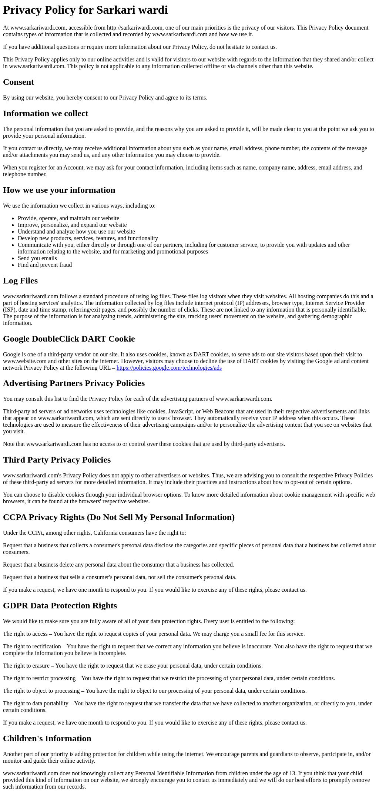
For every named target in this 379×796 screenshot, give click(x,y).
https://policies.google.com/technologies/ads (169, 368)
